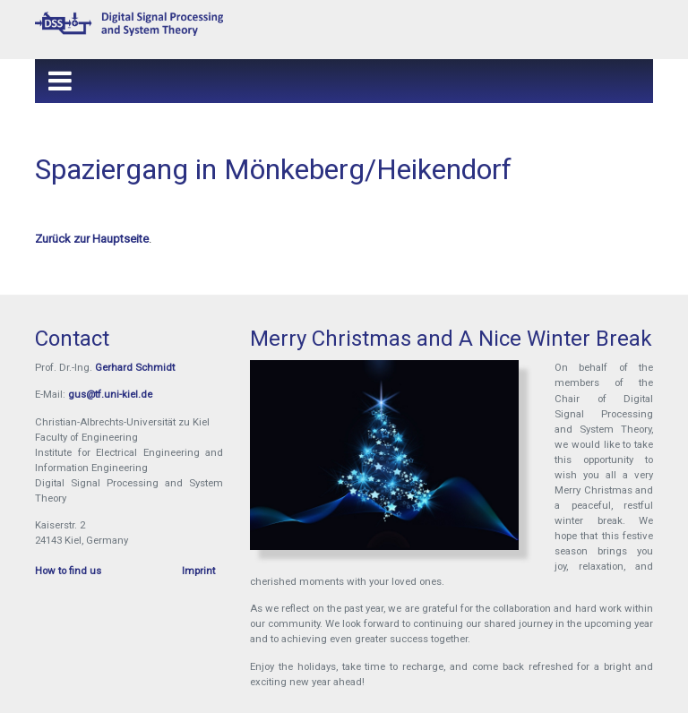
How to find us (68, 570)
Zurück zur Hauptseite (92, 238)
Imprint (198, 570)
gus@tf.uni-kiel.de (110, 394)
